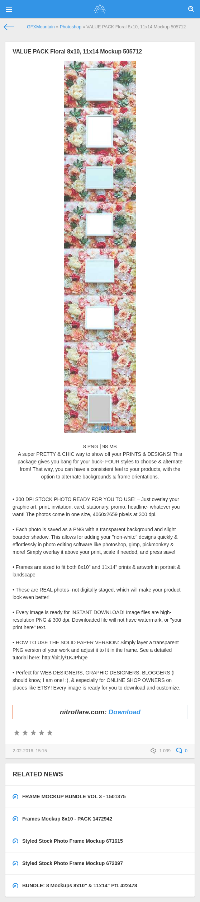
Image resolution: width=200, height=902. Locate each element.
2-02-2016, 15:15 (30, 750)
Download (125, 712)
